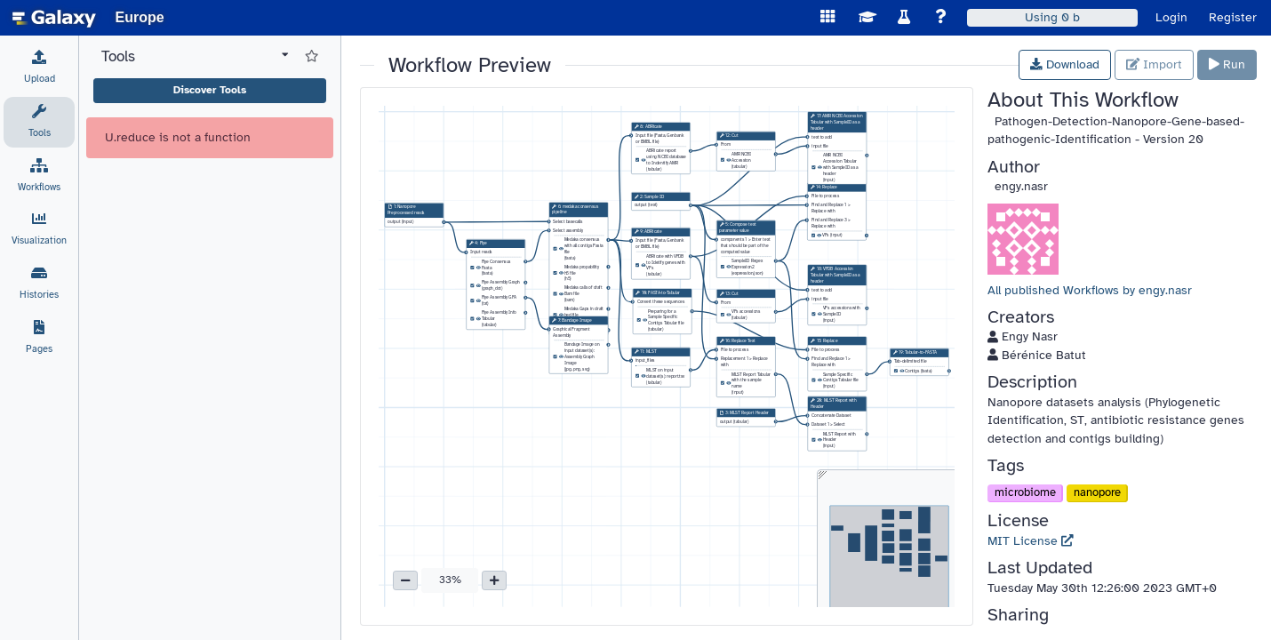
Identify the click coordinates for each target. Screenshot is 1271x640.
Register (1233, 17)
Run (1227, 64)
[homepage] (54, 18)
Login (1171, 17)
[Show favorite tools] (311, 57)
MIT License (1030, 540)
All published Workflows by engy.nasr (1089, 290)
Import (1154, 64)
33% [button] (450, 579)
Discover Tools (209, 90)
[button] (405, 580)
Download (1064, 64)
